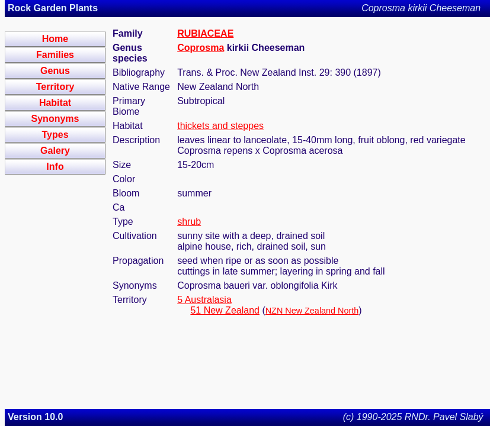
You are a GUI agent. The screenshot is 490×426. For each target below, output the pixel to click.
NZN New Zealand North (312, 310)
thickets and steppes (220, 126)
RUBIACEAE (205, 33)
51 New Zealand (225, 310)
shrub (189, 222)
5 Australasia (204, 300)
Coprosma (200, 48)
